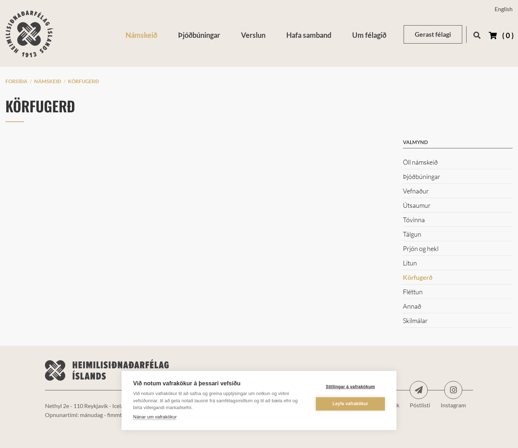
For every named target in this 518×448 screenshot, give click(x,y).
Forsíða (16, 81)
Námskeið (47, 81)
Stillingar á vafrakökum (350, 386)
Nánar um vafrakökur (155, 417)
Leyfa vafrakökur (350, 403)
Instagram (453, 390)
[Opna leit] (476, 34)
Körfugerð (83, 81)
